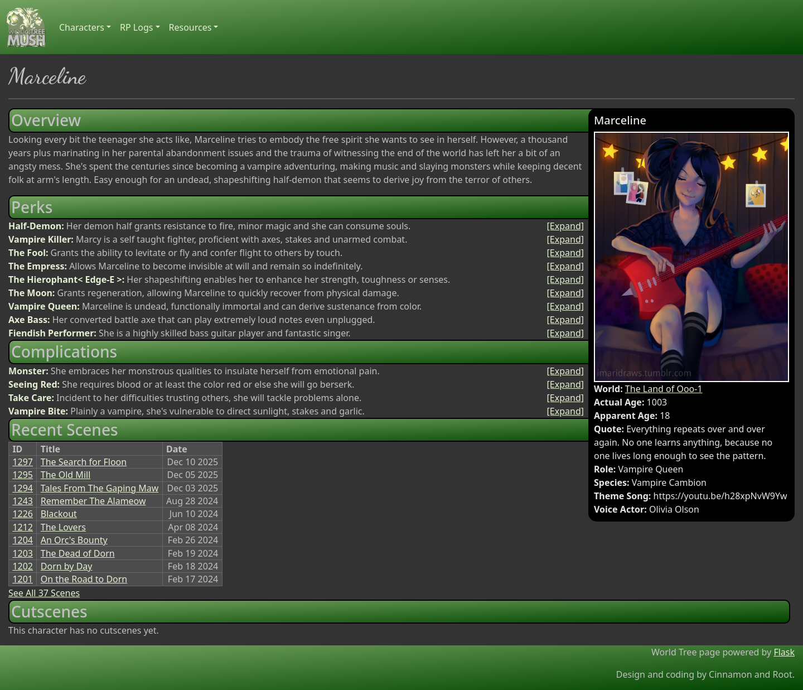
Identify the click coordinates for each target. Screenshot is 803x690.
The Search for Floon (84, 462)
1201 (22, 579)
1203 (22, 553)
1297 (22, 462)
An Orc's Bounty (74, 540)
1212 (22, 527)
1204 (22, 540)
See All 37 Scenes (44, 593)
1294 (22, 488)
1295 (22, 475)
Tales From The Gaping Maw (99, 488)
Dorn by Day (67, 566)
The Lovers (63, 527)
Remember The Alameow (93, 501)
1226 (22, 514)
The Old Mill (66, 475)
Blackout (59, 514)
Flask (784, 652)
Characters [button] (81, 27)
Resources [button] (190, 27)
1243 (22, 501)
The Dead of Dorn (78, 553)
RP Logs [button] (136, 27)
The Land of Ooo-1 (664, 389)
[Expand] (565, 226)
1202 (22, 566)
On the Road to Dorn (84, 579)
